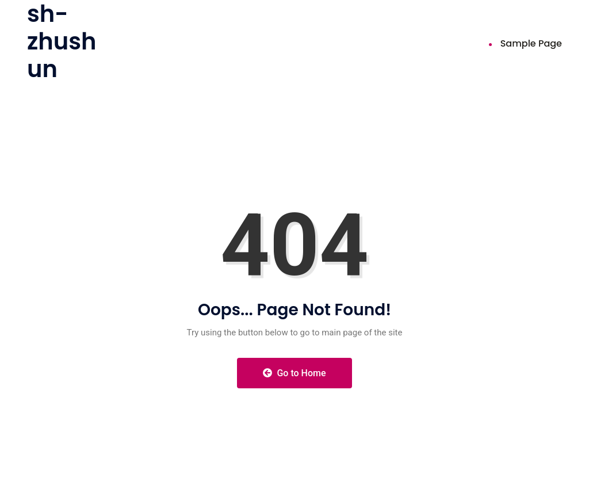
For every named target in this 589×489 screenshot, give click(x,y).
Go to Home (294, 373)
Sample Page (531, 43)
